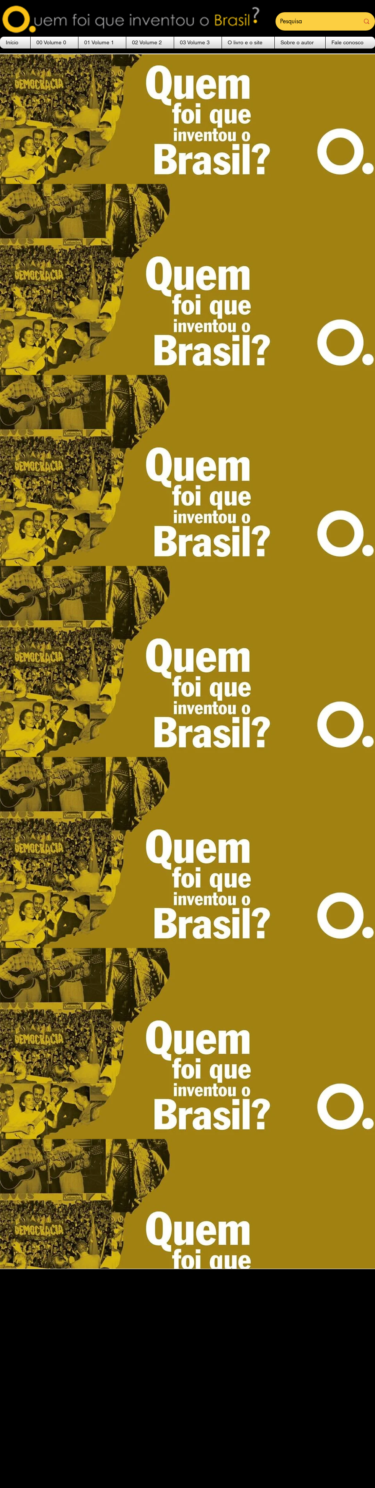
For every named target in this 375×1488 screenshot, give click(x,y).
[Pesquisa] (314, 21)
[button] (54, 43)
